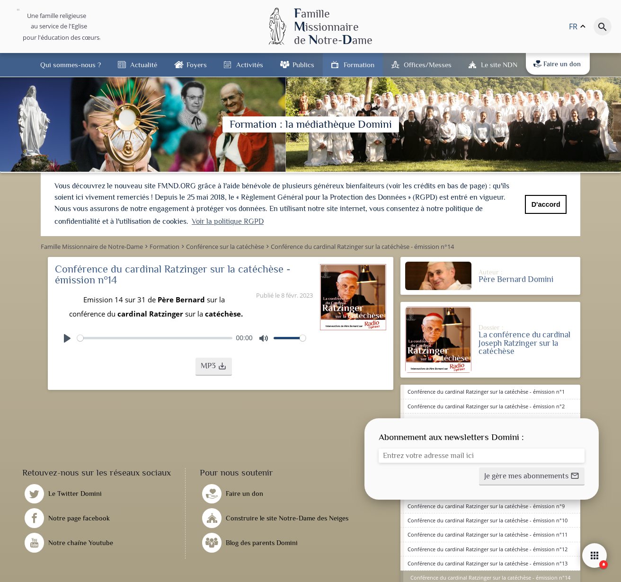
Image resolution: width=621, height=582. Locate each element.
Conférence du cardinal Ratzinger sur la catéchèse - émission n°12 (488, 548)
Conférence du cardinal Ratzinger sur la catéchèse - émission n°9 (486, 505)
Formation (359, 65)
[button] (213, 366)
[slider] (154, 337)
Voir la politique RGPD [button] (228, 221)
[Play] (67, 337)
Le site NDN (499, 65)
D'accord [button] (546, 204)
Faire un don (557, 64)
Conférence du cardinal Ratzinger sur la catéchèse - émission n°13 (488, 562)
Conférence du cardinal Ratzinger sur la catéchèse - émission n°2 (486, 405)
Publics (303, 65)
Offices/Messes (428, 65)
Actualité (143, 65)
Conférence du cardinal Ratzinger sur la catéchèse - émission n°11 (488, 534)
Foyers (196, 65)
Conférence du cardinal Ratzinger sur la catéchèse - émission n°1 (486, 391)
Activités (249, 65)
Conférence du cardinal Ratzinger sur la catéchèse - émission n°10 (488, 519)
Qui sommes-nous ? (70, 65)
